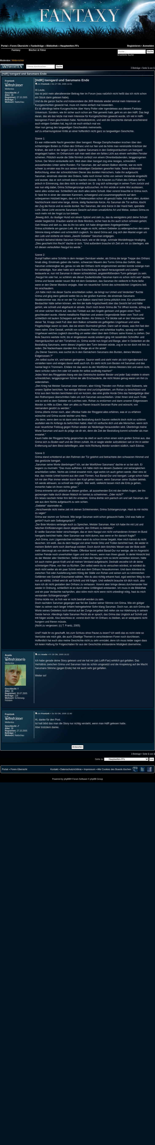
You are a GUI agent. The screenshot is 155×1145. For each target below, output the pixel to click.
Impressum (89, 769)
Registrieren (134, 46)
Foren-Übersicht (19, 769)
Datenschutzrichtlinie (71, 769)
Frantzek (9, 81)
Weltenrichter (18, 60)
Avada (8, 655)
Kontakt (54, 769)
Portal (5, 769)
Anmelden (148, 46)
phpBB (67, 779)
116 (16, 696)
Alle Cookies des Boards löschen (114, 769)
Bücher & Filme (37, 50)
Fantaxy (16, 50)
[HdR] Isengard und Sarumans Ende (24, 73)
